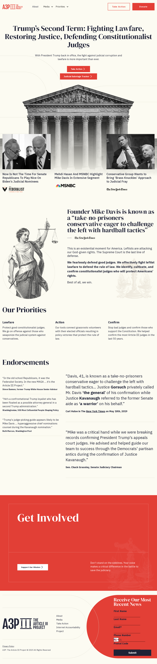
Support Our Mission (36, 568)
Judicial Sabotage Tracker (75, 77)
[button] (48, 6)
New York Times (95, 412)
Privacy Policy (8, 648)
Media (59, 621)
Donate (143, 6)
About (35, 6)
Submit (132, 654)
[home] (12, 6)
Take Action (119, 6)
